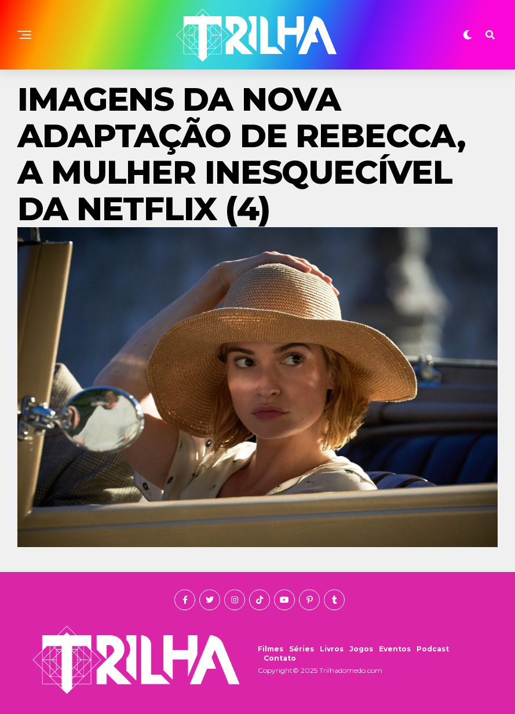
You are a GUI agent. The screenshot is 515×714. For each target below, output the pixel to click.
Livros (332, 648)
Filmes (270, 648)
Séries (301, 648)
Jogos (361, 648)
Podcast (433, 648)
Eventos (395, 648)
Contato (280, 658)
